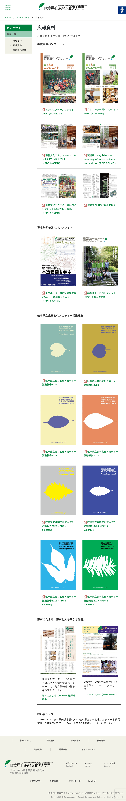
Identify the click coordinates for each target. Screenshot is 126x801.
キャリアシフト (88, 749)
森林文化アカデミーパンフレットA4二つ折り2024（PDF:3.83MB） (59, 159)
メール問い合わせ (106, 723)
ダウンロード (23, 17)
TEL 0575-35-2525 (19, 773)
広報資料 (17, 45)
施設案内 (38, 749)
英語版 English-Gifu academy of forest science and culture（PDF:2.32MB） (100, 159)
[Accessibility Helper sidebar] (122, 10)
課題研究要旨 (19, 50)
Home (8, 17)
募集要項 (17, 41)
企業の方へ (55, 781)
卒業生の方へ (36, 781)
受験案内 (50, 740)
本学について (25, 740)
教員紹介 (101, 740)
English (92, 781)
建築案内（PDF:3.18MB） (101, 205)
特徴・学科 (75, 740)
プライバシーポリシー (112, 793)
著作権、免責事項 (57, 793)
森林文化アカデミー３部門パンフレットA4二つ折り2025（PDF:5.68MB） (59, 209)
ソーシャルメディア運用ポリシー (84, 793)
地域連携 (63, 749)
